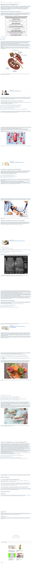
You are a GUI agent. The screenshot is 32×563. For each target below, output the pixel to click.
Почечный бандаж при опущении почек (11, 559)
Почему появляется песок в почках (17, 240)
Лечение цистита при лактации (19, 559)
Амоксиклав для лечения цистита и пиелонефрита (17, 327)
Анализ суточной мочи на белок (19, 551)
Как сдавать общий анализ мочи (17, 162)
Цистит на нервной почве (15, 90)
